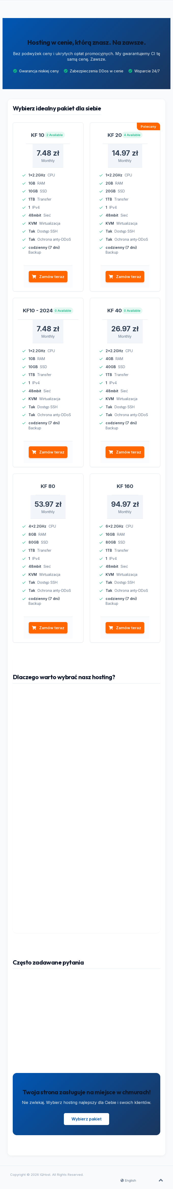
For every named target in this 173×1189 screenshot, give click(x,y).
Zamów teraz (48, 276)
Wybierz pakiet (86, 1118)
